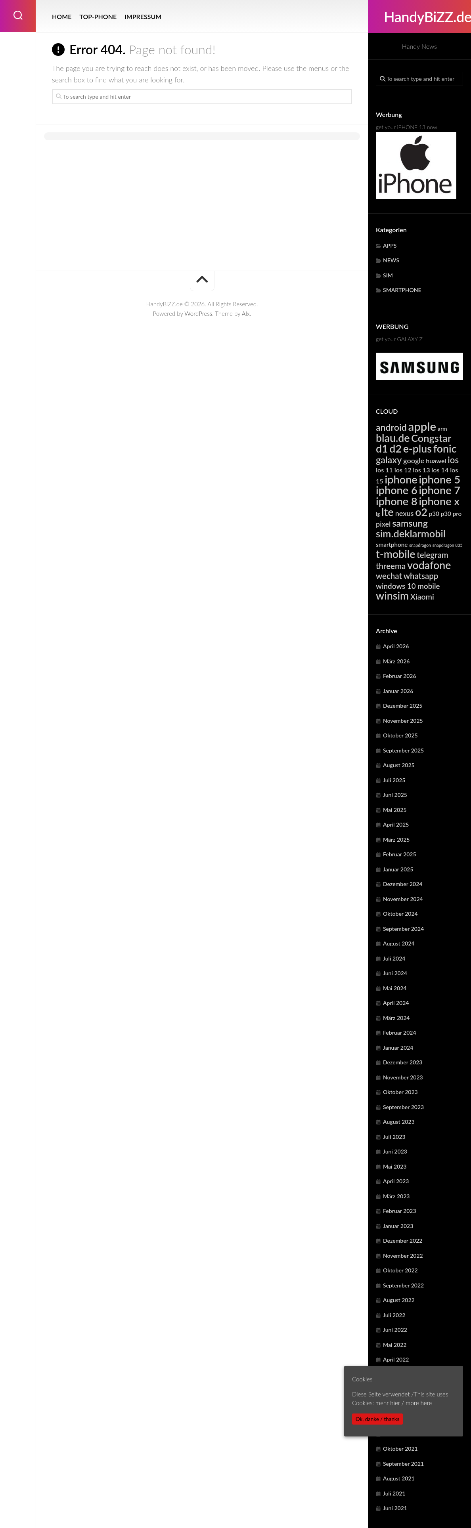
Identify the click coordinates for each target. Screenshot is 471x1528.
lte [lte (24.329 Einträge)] (387, 511)
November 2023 (403, 1077)
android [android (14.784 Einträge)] (391, 427)
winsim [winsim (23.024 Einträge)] (392, 595)
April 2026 (396, 646)
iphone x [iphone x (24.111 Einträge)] (439, 501)
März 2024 (396, 1017)
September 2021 (403, 1463)
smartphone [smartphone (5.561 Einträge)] (392, 544)
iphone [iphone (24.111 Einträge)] (401, 479)
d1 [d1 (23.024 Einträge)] (382, 448)
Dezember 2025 (402, 705)
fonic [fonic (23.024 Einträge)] (445, 448)
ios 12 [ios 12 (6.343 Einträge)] (403, 470)
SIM (388, 275)
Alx (246, 313)
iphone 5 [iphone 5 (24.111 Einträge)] (440, 479)
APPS (389, 245)
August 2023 (399, 1121)
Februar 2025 (399, 854)
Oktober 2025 (400, 735)
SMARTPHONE (402, 289)
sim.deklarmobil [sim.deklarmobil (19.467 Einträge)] (411, 533)
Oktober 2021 (400, 1448)
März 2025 (396, 839)
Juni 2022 (395, 1329)
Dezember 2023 (402, 1062)
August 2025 (399, 765)
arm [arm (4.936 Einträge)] (442, 428)
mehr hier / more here (403, 1402)
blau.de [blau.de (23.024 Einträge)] (393, 438)
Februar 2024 (399, 1032)
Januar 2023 (398, 1225)
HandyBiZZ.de (419, 16)
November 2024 (403, 899)
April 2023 (396, 1181)
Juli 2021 (394, 1493)
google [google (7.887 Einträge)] (413, 460)
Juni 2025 (395, 794)
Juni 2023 (395, 1151)
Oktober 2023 (400, 1092)
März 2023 (396, 1196)
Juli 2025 (394, 780)
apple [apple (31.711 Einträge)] (422, 426)
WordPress (198, 313)
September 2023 (403, 1107)
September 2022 (403, 1285)
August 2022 (399, 1300)
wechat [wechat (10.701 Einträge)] (389, 576)
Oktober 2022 (400, 1270)
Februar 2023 (399, 1210)
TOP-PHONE (98, 16)
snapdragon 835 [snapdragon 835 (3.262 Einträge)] (448, 545)
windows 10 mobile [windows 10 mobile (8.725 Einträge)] (408, 585)
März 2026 (396, 661)
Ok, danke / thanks (377, 1419)
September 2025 (403, 750)
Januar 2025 (398, 869)
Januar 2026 (398, 691)
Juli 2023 (394, 1136)
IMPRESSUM (142, 16)
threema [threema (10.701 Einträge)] (391, 566)
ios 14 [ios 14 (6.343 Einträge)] (439, 470)
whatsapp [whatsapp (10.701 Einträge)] (421, 576)
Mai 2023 (394, 1166)
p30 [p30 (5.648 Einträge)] (434, 513)
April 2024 (396, 1002)
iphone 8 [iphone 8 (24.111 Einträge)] (396, 501)
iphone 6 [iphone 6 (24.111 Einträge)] (396, 490)
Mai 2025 (394, 809)
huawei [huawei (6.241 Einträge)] (436, 460)
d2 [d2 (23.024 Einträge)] (395, 448)
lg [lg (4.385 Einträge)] (378, 514)
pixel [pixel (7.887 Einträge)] (383, 524)
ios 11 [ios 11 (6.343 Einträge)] (384, 470)
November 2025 (403, 720)
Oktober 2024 (400, 913)
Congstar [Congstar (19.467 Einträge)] (431, 438)
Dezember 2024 (402, 884)
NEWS (391, 260)
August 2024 (399, 943)
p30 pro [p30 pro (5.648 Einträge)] (451, 513)
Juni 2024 (395, 973)
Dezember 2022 (402, 1240)
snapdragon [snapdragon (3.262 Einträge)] (420, 545)
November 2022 (403, 1255)
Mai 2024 (394, 988)
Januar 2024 (398, 1047)
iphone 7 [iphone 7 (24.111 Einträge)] (439, 490)
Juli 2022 (394, 1315)
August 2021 (399, 1478)
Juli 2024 (394, 958)
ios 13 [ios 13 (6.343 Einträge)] (421, 470)
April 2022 (396, 1359)
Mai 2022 (394, 1344)
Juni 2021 (395, 1508)
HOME (61, 16)
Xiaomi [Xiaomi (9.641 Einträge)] (422, 596)
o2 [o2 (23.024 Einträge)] (421, 512)
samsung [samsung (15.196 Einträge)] (410, 523)
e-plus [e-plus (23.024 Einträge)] (417, 448)
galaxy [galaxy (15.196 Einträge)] (389, 459)
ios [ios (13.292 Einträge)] (453, 460)
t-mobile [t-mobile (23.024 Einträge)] (395, 554)
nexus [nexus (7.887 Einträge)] (404, 513)
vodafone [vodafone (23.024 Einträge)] (429, 565)
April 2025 (396, 824)
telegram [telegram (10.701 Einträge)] (432, 555)
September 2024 (403, 928)
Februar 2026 (399, 675)
